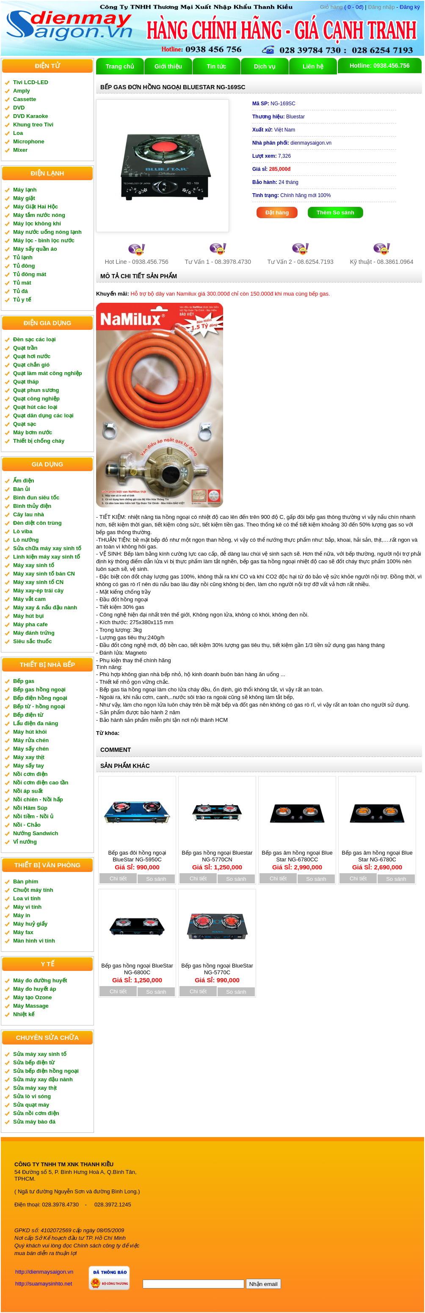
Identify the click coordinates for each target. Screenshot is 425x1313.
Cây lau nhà (28, 514)
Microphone (28, 141)
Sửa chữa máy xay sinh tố (47, 548)
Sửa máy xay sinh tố (39, 1054)
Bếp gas (23, 681)
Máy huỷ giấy (30, 924)
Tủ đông (24, 266)
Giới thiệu (168, 66)
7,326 (271, 156)
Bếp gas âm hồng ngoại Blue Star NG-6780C (377, 857)
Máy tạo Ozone (32, 997)
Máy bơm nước (32, 432)
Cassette (24, 99)
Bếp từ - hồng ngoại (39, 706)
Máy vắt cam (29, 599)
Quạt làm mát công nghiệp (47, 373)
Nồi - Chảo (27, 825)
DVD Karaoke (30, 116)
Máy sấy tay (28, 765)
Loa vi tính (27, 898)
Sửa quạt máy (31, 1105)
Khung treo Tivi (33, 124)
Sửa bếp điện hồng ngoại (46, 1071)
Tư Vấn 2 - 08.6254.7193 (301, 261)
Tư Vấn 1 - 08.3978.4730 (218, 261)
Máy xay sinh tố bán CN (44, 573)
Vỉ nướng (25, 842)
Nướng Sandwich (35, 833)
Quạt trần (25, 348)
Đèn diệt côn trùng (37, 523)
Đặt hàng (277, 212)
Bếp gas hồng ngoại (39, 689)
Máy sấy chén (31, 749)
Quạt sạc (24, 424)
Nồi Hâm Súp (30, 808)
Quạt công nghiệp (36, 398)
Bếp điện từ (28, 715)
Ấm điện (23, 480)
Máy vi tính (27, 907)
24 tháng (275, 182)
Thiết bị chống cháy (38, 441)
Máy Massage (31, 1006)
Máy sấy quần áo (35, 249)
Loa (18, 133)
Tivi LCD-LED (30, 82)
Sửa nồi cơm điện (36, 1113)
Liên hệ (313, 66)
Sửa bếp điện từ (34, 1062)
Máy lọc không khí (37, 223)
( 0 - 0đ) (342, 7)
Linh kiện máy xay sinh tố (46, 557)
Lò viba (23, 531)
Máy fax (23, 932)
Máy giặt (24, 198)
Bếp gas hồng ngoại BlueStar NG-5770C (217, 970)
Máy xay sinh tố (33, 565)
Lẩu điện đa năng (35, 723)
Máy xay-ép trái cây (38, 590)
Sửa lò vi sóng (32, 1096)
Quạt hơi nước (31, 356)
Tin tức (216, 66)
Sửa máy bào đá (34, 1121)
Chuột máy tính (33, 890)
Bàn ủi (21, 489)
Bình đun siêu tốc (36, 497)
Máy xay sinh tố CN (38, 582)
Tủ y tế (22, 299)
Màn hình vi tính (34, 940)
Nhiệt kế (23, 1014)
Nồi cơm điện (30, 774)
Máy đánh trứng (34, 633)
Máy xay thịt (28, 757)
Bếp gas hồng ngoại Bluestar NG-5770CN (217, 857)
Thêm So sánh (335, 212)
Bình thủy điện (32, 506)
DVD (19, 107)
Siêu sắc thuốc (32, 641)
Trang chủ (120, 66)
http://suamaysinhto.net (43, 1283)
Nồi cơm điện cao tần (40, 782)
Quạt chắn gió (31, 365)
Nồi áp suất (28, 791)
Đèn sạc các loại (34, 339)
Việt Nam (273, 130)
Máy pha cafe (30, 624)
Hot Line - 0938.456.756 (136, 261)
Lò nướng (26, 540)
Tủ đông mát (29, 274)
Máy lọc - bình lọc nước (44, 240)
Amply (21, 91)
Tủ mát (22, 283)
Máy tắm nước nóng (39, 215)
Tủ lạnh (23, 257)
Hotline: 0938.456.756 (380, 65)
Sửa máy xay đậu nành (43, 1079)
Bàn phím (25, 881)
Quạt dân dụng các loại (43, 415)
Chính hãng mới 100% (291, 195)
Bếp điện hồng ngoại (40, 698)
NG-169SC (273, 104)
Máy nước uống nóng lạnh (47, 232)
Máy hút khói (30, 732)
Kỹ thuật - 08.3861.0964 (382, 261)
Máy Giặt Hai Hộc (35, 206)
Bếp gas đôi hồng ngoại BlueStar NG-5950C (137, 857)
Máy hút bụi (28, 616)
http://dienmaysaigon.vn (44, 1272)
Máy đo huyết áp (34, 989)
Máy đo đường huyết (40, 980)
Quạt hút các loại (35, 407)
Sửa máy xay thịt (35, 1088)
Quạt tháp (26, 381)
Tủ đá (20, 291)
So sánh (156, 879)
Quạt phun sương (36, 390)
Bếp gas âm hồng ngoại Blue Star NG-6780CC (297, 857)
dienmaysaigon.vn (291, 143)
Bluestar (278, 117)
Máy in (21, 915)
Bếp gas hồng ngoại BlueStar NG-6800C (137, 970)
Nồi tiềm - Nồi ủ (33, 816)
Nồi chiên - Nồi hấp (38, 799)
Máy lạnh (24, 189)
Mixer (20, 150)
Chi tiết (118, 878)
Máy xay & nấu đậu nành (45, 607)
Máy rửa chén (31, 740)
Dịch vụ (265, 66)
